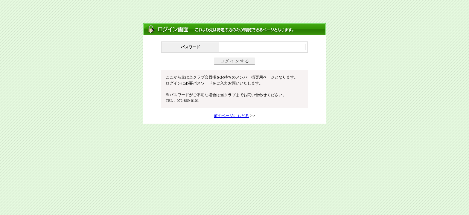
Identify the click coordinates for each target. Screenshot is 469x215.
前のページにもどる (231, 115)
